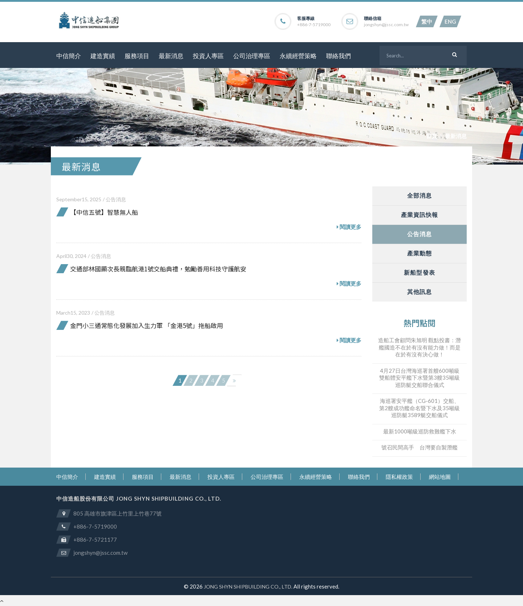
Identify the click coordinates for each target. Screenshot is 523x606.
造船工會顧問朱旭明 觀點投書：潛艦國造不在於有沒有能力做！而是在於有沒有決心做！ (419, 347)
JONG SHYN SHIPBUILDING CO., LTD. (248, 586)
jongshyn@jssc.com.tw (386, 25)
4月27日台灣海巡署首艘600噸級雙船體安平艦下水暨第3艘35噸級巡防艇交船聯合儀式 (419, 377)
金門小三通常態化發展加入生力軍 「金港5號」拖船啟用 (146, 325)
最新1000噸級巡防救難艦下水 (419, 431)
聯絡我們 (338, 55)
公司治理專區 (251, 55)
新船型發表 (419, 272)
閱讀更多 (349, 227)
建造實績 (102, 55)
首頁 (431, 136)
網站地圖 (440, 476)
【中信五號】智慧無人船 (104, 212)
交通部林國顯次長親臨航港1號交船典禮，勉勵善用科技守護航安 (158, 268)
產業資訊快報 (419, 214)
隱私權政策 (399, 476)
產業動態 (419, 253)
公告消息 (116, 199)
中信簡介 (68, 55)
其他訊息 (419, 291)
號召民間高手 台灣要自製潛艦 (419, 447)
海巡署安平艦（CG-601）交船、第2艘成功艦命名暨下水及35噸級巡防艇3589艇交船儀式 (419, 407)
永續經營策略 (298, 55)
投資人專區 (208, 55)
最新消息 (171, 55)
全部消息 (419, 195)
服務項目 (137, 55)
